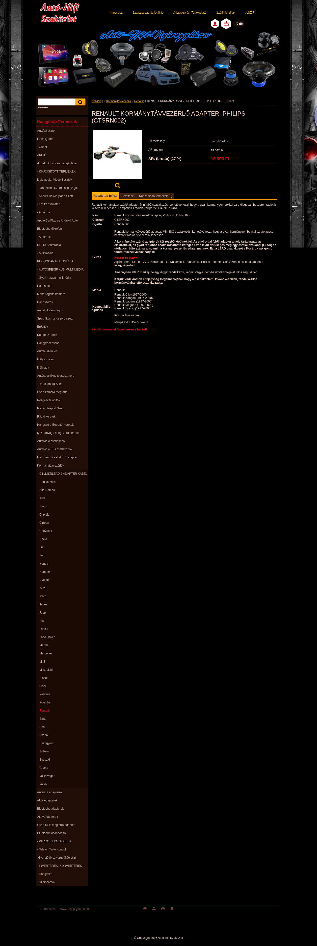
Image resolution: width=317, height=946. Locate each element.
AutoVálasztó (46, 130)
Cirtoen (44, 522)
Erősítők (42, 326)
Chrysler (45, 514)
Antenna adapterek (49, 792)
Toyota (43, 768)
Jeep (42, 612)
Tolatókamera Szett (50, 384)
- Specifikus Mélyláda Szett (55, 196)
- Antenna (43, 212)
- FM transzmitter (48, 204)
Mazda (43, 645)
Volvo (43, 784)
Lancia (43, 629)
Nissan (44, 678)
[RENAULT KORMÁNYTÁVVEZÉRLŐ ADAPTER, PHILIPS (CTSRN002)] (117, 160)
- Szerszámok (46, 882)
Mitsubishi (46, 670)
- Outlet (42, 147)
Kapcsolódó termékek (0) (155, 196)
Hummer (45, 571)
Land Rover (47, 637)
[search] (79, 102)
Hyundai (44, 580)
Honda (43, 563)
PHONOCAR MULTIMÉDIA (55, 261)
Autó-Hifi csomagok (50, 310)
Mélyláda (43, 367)
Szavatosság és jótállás (147, 12)
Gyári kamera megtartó (52, 392)
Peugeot (45, 694)
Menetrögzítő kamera (51, 294)
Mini (42, 661)
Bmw (42, 506)
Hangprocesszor (48, 343)
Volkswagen (47, 776)
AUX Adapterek (47, 800)
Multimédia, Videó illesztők (54, 179)
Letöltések (128, 196)
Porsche (44, 702)
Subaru (44, 751)
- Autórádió (44, 237)
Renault (44, 710)
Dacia (43, 539)
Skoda (43, 735)
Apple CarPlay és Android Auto (57, 220)
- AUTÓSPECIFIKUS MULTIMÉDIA (60, 269)
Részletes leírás (105, 196)
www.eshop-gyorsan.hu (75, 909)
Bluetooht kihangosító (51, 833)
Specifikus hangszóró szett (55, 318)
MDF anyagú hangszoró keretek (58, 433)
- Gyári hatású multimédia (54, 277)
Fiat (41, 547)
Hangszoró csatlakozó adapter (57, 457)
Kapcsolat (115, 12)
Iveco (43, 596)
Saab (42, 719)
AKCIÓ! (42, 155)
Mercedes (46, 653)
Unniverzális (47, 482)
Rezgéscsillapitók (48, 400)
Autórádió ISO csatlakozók (54, 449)
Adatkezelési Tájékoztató (189, 12)
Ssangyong (46, 743)
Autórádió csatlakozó (51, 441)
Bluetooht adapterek (50, 808)
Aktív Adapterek (47, 817)
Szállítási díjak (225, 12)
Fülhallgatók (45, 139)
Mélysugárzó (45, 359)
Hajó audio (44, 286)
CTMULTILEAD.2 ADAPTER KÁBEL (63, 473)
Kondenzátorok (47, 335)
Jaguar (44, 604)
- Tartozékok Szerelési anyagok (58, 188)
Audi (42, 498)
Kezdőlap (97, 101)
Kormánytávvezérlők (50, 465)
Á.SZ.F (249, 12)
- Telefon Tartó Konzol (51, 849)
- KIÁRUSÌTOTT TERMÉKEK (56, 171)
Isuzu (43, 588)
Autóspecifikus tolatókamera (55, 375)
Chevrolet (45, 531)
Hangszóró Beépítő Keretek (55, 424)
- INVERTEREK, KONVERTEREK (59, 866)
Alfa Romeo (47, 490)
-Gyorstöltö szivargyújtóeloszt (56, 857)
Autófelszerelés (47, 351)
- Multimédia (45, 253)
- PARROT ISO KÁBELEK (54, 841)
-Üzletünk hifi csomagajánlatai (57, 163)
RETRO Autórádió (49, 245)
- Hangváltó (44, 874)
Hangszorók (45, 302)
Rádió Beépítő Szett (50, 408)
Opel (42, 686)
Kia (41, 620)
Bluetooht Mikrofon (49, 228)
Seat (42, 727)
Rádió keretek (46, 416)
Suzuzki (44, 759)
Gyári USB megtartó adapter (56, 825)
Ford (42, 555)
